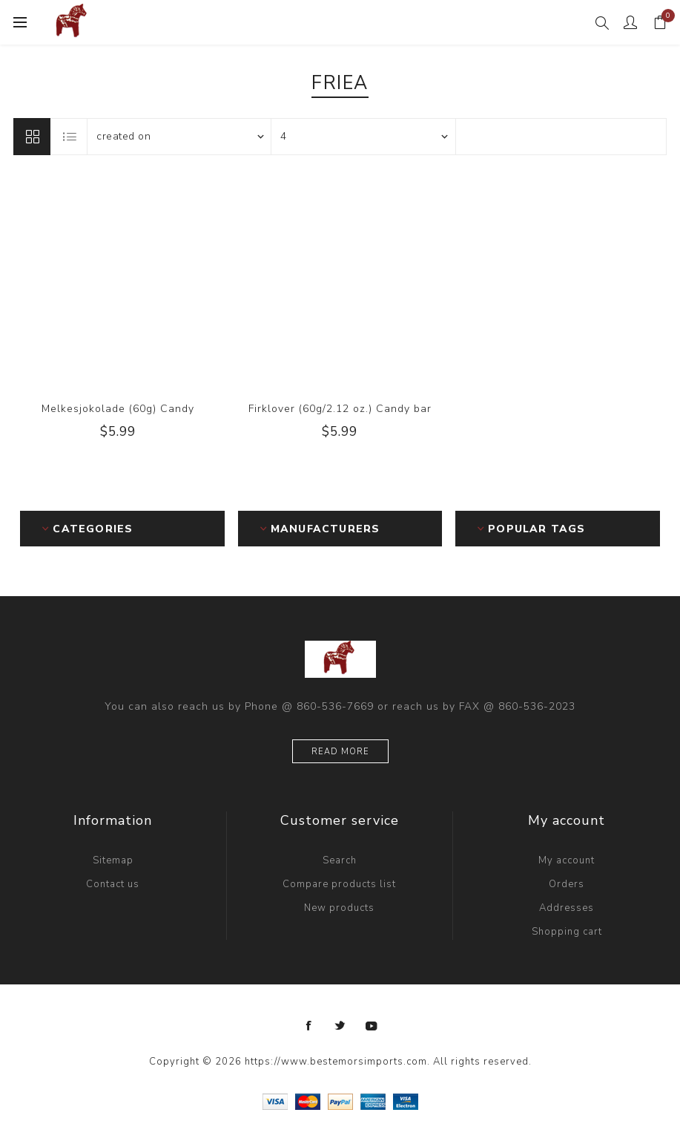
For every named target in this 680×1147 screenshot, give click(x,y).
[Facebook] (309, 1026)
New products (339, 908)
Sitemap (113, 860)
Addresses (566, 908)
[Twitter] (340, 1026)
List (69, 136)
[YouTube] (371, 1026)
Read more (340, 751)
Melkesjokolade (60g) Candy (118, 409)
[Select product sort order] (179, 136)
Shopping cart (567, 931)
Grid (31, 136)
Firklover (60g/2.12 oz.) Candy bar (340, 409)
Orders (566, 884)
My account (566, 860)
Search (340, 860)
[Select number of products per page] (363, 136)
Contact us (112, 884)
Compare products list (339, 884)
